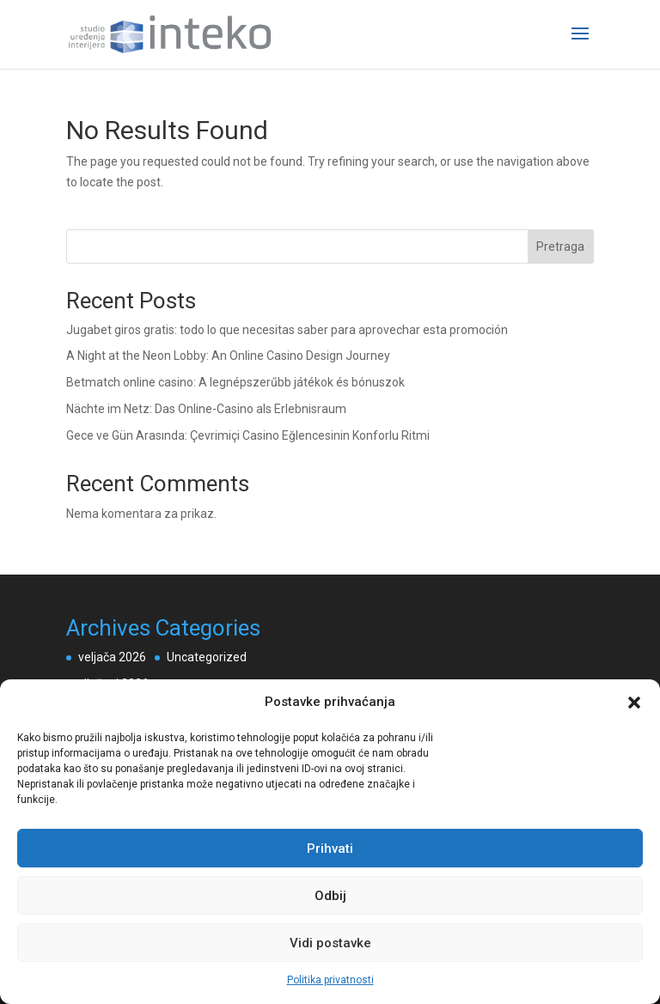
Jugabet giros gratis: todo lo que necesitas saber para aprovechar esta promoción (287, 330)
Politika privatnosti (330, 980)
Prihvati (330, 848)
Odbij (330, 896)
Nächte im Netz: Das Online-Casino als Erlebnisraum (206, 409)
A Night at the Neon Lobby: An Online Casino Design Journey (228, 355)
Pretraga (560, 246)
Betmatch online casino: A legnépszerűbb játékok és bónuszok (235, 382)
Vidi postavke (330, 943)
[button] (634, 702)
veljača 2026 (112, 657)
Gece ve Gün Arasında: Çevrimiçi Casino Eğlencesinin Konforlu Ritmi (248, 435)
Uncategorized (207, 657)
